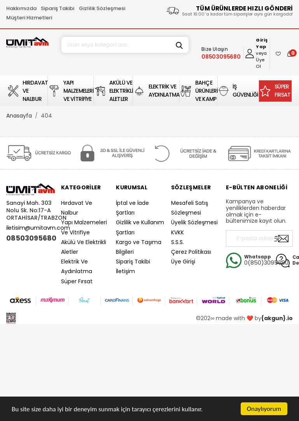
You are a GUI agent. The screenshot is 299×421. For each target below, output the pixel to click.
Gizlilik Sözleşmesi (102, 8)
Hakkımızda (21, 8)
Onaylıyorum (264, 409)
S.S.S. (177, 242)
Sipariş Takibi (57, 8)
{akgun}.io (277, 318)
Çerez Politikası (191, 252)
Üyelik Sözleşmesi (194, 222)
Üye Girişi (183, 261)
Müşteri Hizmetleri (29, 17)
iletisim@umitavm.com (38, 228)
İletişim (125, 271)
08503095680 (30, 238)
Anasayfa (19, 116)
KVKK (177, 232)
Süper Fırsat (77, 281)
